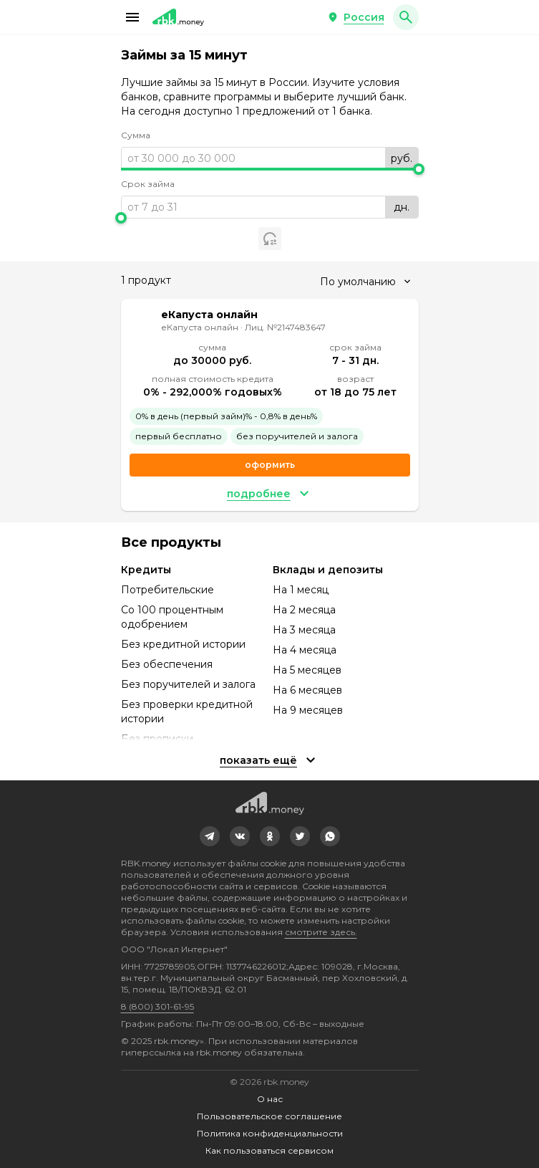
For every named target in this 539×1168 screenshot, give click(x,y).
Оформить (270, 464)
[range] (270, 158)
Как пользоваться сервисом (269, 1150)
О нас (270, 1098)
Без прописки (157, 738)
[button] (132, 17)
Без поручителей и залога (188, 684)
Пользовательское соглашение (269, 1116)
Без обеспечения (167, 664)
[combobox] (365, 281)
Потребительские (167, 589)
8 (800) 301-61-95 (157, 1006)
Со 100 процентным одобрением (172, 617)
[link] (210, 836)
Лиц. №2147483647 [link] (285, 327)
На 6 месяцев (307, 690)
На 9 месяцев (308, 710)
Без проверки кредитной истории (187, 711)
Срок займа (148, 183)
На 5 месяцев (307, 670)
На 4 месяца (304, 649)
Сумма (135, 135)
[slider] (270, 169)
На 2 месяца (304, 609)
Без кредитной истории (183, 644)
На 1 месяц (301, 589)
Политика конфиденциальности (270, 1133)
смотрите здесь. (321, 932)
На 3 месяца (304, 629)
